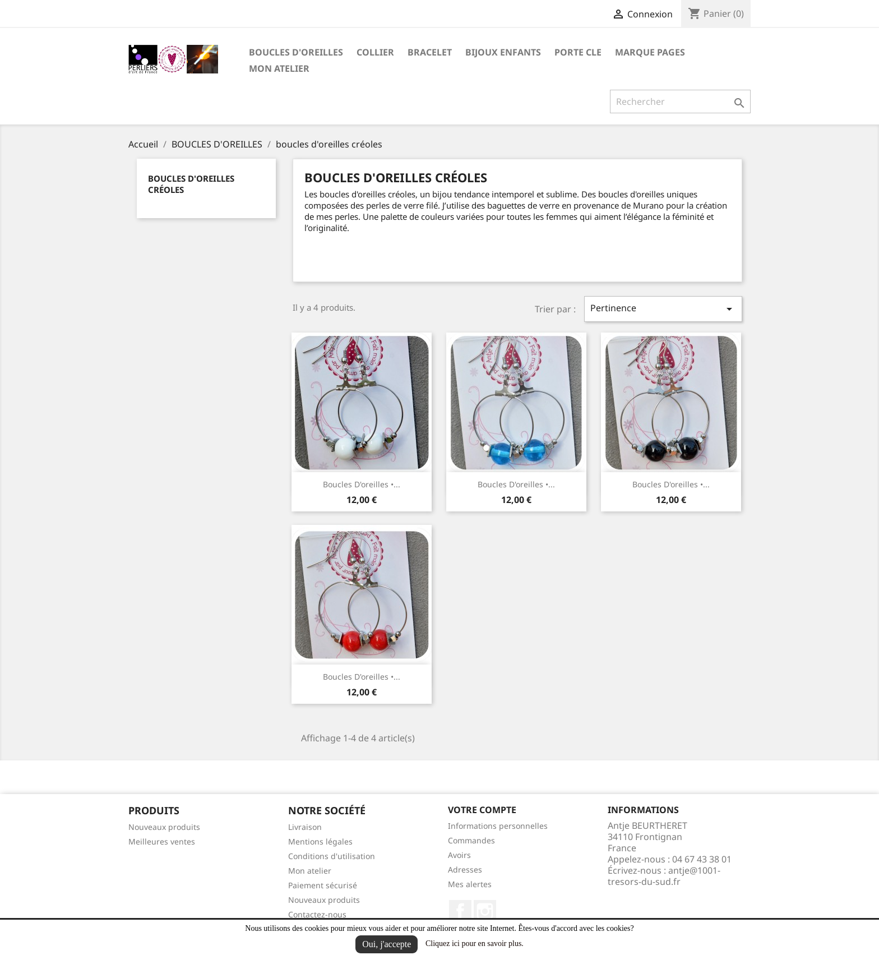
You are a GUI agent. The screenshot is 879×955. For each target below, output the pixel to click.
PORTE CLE (578, 52)
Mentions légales (320, 841)
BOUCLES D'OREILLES (296, 52)
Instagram (485, 911)
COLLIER (375, 52)
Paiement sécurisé (322, 885)
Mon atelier (279, 68)
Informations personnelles (498, 825)
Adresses (465, 869)
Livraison (305, 827)
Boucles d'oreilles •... (361, 484)
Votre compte (482, 810)
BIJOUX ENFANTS (503, 52)
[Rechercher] (680, 101)
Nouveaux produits (164, 827)
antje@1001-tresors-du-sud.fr (664, 876)
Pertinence (663, 309)
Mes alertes (470, 884)
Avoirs (459, 855)
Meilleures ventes (161, 841)
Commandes (471, 840)
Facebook (460, 911)
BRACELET (430, 52)
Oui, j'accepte (386, 944)
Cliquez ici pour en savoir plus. (474, 943)
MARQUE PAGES (650, 52)
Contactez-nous (317, 914)
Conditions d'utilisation (331, 856)
